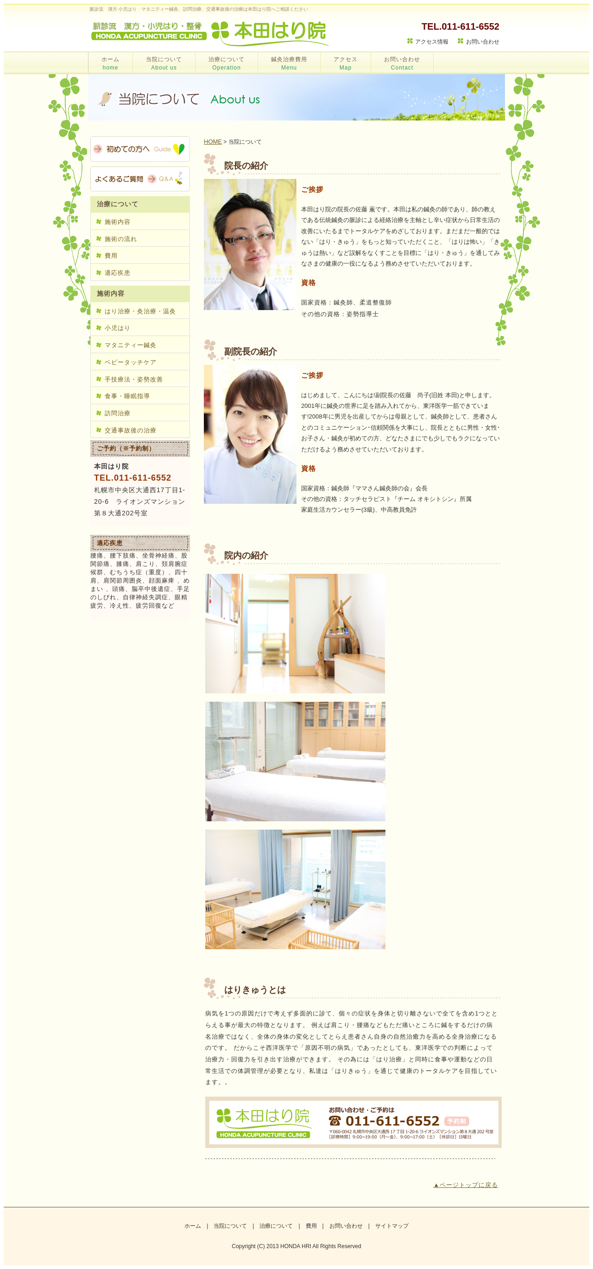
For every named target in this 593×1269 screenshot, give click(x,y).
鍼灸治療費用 (289, 63)
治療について (226, 63)
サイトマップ (392, 1226)
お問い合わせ (482, 41)
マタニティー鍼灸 (131, 345)
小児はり (118, 327)
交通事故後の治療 (131, 430)
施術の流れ (121, 238)
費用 (111, 255)
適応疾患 (118, 272)
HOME (213, 141)
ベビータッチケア (131, 362)
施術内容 (118, 221)
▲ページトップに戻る (465, 1184)
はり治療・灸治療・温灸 (140, 311)
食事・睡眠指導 (127, 396)
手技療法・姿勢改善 (134, 379)
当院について (164, 63)
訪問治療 (118, 413)
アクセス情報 (431, 41)
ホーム (110, 63)
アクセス (346, 63)
